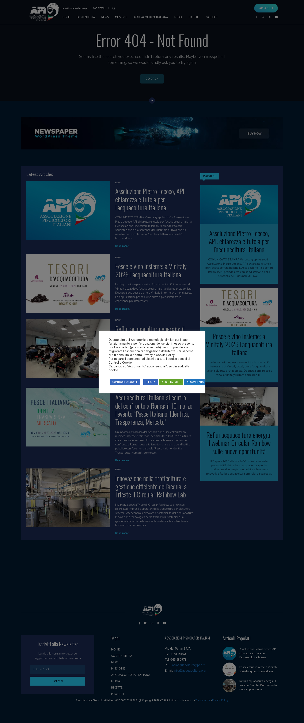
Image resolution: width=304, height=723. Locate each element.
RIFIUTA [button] (150, 381)
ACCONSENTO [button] (195, 381)
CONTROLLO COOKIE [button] (125, 381)
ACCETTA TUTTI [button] (171, 381)
